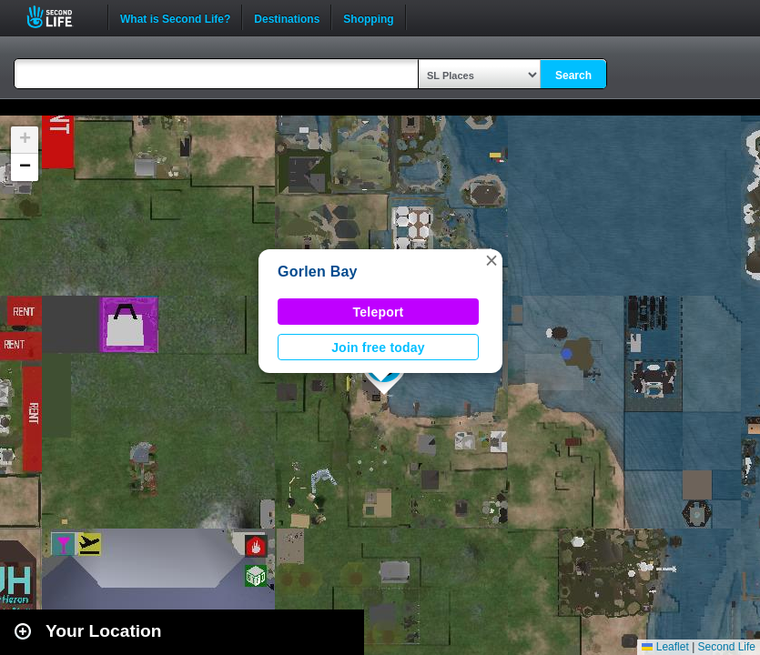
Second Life (59, 17)
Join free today (378, 347)
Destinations (286, 17)
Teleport (378, 312)
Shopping (368, 17)
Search (573, 75)
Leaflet (665, 646)
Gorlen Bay (318, 271)
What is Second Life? (175, 17)
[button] (491, 260)
